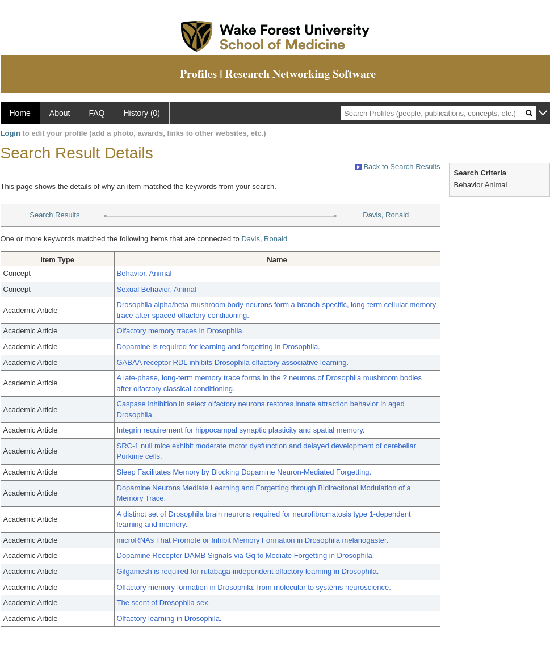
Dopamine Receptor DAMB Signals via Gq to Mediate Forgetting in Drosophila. (246, 555)
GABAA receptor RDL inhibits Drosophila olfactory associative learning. (233, 362)
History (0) (141, 113)
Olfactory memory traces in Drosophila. (181, 330)
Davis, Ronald (386, 215)
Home (20, 113)
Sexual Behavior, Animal (156, 289)
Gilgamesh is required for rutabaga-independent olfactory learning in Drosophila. (248, 571)
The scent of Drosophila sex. (164, 602)
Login (10, 133)
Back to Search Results (397, 166)
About (59, 113)
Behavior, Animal (144, 273)
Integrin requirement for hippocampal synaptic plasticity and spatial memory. (241, 430)
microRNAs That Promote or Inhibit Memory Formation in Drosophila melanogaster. (253, 540)
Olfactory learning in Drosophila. (169, 618)
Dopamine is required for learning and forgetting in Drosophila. (218, 346)
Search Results (54, 215)
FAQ (96, 113)
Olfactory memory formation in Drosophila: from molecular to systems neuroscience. (254, 587)
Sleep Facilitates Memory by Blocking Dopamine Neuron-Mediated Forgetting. (244, 472)
